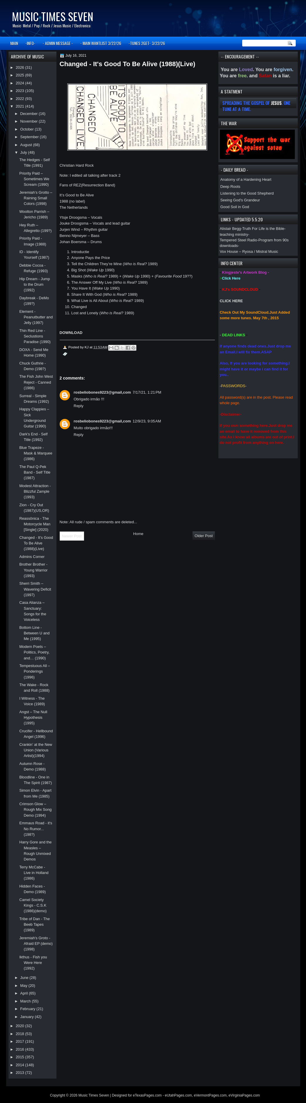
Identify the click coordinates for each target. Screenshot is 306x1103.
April (24, 993)
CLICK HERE (231, 301)
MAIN (14, 43)
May (24, 985)
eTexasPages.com (147, 1095)
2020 (20, 1026)
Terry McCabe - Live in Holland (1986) (34, 873)
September (30, 137)
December (29, 113)
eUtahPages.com (178, 1095)
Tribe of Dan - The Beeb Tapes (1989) (34, 924)
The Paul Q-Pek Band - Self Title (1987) (35, 472)
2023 (20, 90)
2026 (20, 67)
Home (138, 534)
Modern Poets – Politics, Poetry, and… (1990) (34, 652)
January (27, 1017)
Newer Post (72, 536)
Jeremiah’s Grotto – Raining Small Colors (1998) (35, 198)
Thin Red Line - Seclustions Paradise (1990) (35, 336)
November (29, 121)
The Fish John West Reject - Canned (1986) (36, 382)
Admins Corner (32, 556)
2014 (20, 1065)
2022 (20, 98)
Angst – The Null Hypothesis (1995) (33, 718)
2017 (20, 1041)
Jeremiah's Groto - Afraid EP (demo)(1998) (36, 944)
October (27, 129)
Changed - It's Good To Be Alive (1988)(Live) (36, 543)
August (26, 145)
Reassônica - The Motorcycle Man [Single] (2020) (35, 524)
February (28, 1009)
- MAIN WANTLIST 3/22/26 (100, 43)
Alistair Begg (230, 228)
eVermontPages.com (210, 1095)
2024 (20, 83)
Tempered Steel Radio (238, 240)
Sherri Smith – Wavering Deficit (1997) (35, 589)
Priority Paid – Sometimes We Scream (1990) (34, 179)
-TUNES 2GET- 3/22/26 (146, 43)
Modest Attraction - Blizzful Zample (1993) (35, 491)
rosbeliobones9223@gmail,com (102, 392)
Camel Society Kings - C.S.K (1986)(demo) (33, 905)
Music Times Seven (52, 16)
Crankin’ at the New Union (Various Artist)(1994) (35, 750)
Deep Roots (230, 186)
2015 (20, 1057)
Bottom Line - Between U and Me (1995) (34, 633)
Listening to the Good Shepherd (247, 193)
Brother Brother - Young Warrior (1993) (33, 570)
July (24, 152)
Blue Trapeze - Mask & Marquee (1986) (35, 453)
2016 (20, 1049)
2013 (20, 1072)
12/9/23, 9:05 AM (147, 421)
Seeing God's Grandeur (240, 200)
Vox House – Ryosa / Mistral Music (249, 251)
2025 (20, 75)
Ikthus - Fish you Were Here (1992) (33, 963)
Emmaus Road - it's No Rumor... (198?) (35, 829)
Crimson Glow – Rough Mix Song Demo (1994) (35, 810)
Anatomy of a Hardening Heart (246, 179)
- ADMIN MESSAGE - (58, 43)
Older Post (204, 536)
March (26, 1001)
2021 (20, 106)
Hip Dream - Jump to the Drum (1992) (34, 285)
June (24, 977)
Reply (78, 406)
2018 (20, 1034)
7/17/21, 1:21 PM (147, 392)
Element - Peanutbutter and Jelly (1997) (36, 317)
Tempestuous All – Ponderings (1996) (34, 671)
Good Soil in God (234, 207)
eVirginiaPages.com (244, 1095)
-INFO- (30, 43)
